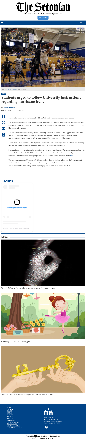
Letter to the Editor (14, 428)
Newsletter (11, 415)
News (9, 407)
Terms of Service (13, 422)
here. (72, 155)
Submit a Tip (11, 416)
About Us (10, 418)
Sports (9, 411)
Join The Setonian (13, 426)
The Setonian (7, 228)
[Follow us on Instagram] (46, 427)
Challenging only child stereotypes (15, 341)
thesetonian (18, 228)
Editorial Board (9, 107)
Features (10, 409)
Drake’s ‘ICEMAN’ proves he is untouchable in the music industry (29, 288)
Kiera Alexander (12, 89)
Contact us (11, 420)
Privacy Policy (12, 424)
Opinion (4, 93)
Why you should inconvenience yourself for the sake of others (27, 394)
